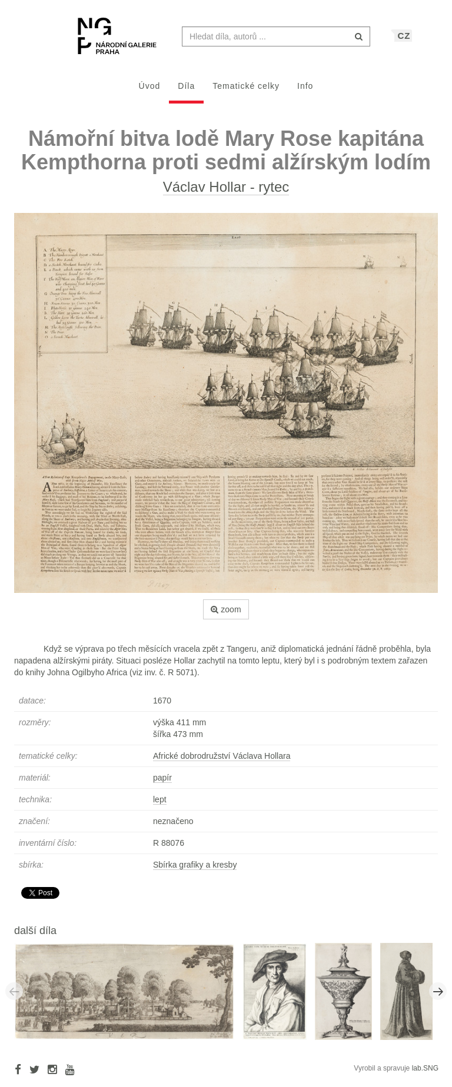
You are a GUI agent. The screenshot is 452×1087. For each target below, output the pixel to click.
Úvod (150, 91)
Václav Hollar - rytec (226, 193)
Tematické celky (246, 91)
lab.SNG (425, 1074)
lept (160, 805)
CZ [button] (403, 41)
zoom (226, 615)
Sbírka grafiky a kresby (195, 870)
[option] (128, 996)
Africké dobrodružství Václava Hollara (221, 761)
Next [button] (438, 997)
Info (305, 91)
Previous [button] (14, 997)
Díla (186, 91)
